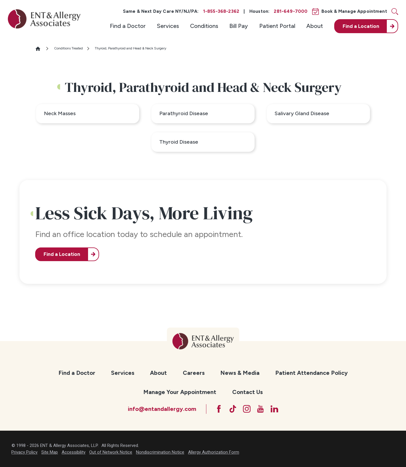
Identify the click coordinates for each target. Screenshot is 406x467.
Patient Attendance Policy (311, 372)
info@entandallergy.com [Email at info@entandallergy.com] (162, 408)
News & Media (240, 372)
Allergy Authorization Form (213, 452)
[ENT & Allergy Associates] (44, 18)
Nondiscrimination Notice (160, 452)
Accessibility (73, 452)
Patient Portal (277, 25)
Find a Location (62, 254)
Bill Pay (238, 25)
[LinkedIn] (274, 409)
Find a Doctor (128, 25)
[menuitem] (128, 26)
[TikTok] (233, 409)
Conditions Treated (68, 48)
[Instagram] (247, 409)
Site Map (49, 452)
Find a (361, 26)
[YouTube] (260, 409)
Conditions (204, 25)
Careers (194, 372)
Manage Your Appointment (179, 391)
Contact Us (247, 391)
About (314, 25)
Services (168, 25)
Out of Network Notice (110, 452)
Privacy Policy (24, 452)
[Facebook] (219, 409)
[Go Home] (40, 48)
